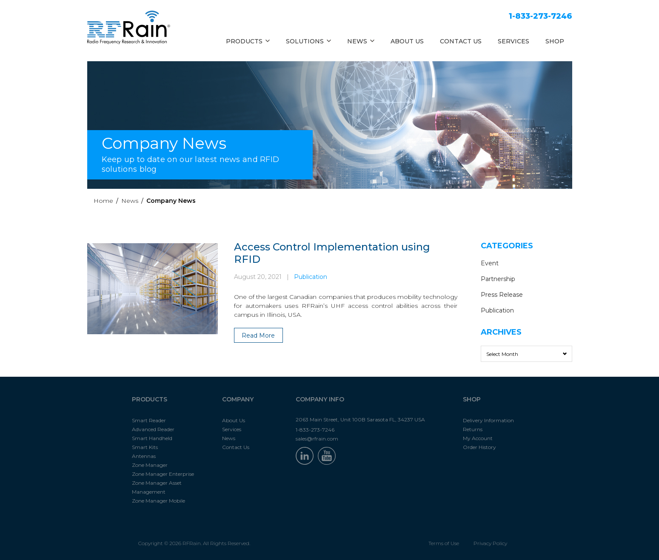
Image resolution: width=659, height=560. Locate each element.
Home (103, 201)
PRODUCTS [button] (248, 41)
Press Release (502, 294)
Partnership (498, 279)
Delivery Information (488, 420)
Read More (258, 335)
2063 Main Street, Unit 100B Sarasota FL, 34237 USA (360, 419)
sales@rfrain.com (317, 438)
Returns (472, 429)
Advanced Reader (153, 429)
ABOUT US (407, 41)
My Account (478, 438)
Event (490, 263)
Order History (479, 447)
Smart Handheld (152, 438)
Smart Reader (149, 420)
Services (231, 429)
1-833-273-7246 (540, 16)
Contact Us (235, 447)
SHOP (554, 41)
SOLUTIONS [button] (308, 41)
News (129, 201)
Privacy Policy (490, 543)
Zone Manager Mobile (158, 500)
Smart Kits (145, 447)
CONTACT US (461, 41)
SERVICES (513, 41)
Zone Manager (150, 465)
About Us (233, 420)
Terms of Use (443, 543)
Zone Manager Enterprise (163, 474)
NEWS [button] (360, 41)
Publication (310, 277)
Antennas (144, 456)
